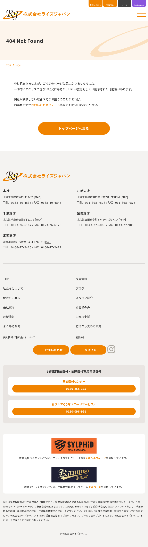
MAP (37, 197)
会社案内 (9, 307)
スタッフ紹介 (84, 298)
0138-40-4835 (21, 202)
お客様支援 (83, 317)
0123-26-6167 (21, 225)
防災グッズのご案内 (88, 326)
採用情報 (81, 279)
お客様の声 (83, 307)
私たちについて (13, 288)
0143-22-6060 (95, 225)
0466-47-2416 (21, 247)
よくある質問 (11, 326)
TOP (6, 279)
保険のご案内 (11, 298)
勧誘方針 (80, 337)
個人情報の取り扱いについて (19, 337)
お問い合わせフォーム (45, 105)
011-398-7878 (95, 202)
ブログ (80, 288)
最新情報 (9, 317)
